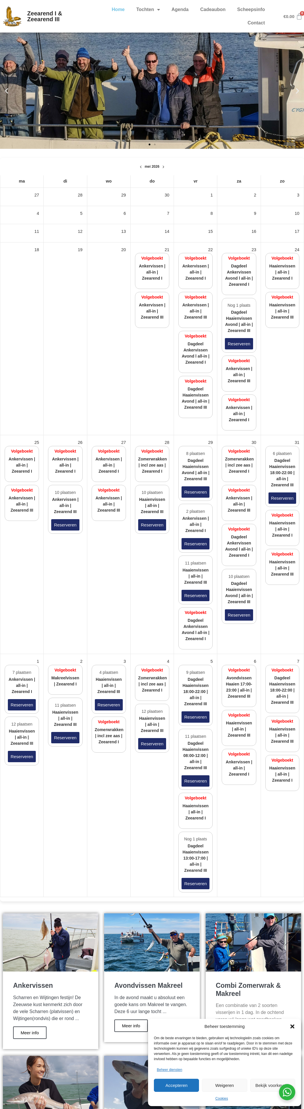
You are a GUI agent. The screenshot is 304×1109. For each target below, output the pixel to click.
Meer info (30, 1032)
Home (118, 9)
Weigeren (224, 1085)
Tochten (148, 9)
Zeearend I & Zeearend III (44, 16)
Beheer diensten (169, 1070)
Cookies (221, 1099)
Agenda (180, 9)
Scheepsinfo (251, 9)
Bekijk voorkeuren (272, 1085)
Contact (256, 22)
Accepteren (177, 1085)
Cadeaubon (212, 9)
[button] (292, 1026)
